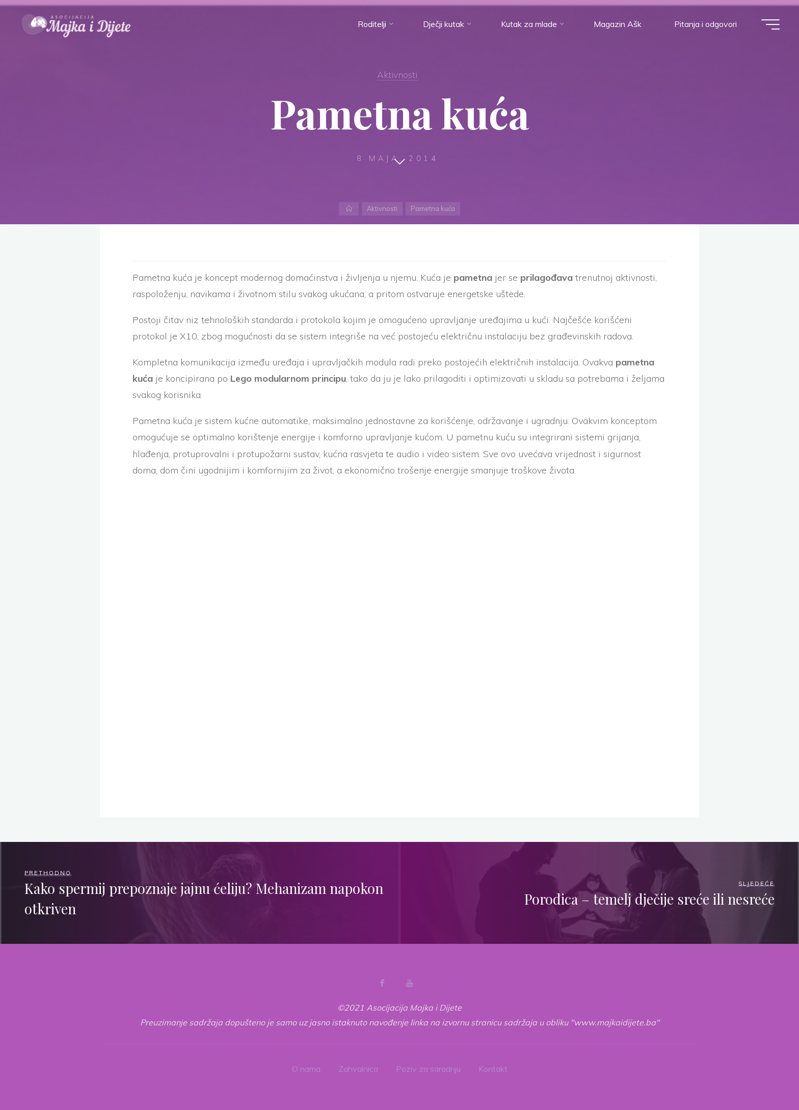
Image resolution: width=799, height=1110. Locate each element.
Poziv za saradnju (428, 1069)
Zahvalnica (358, 1069)
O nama (306, 1069)
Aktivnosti (397, 74)
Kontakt (493, 1069)
